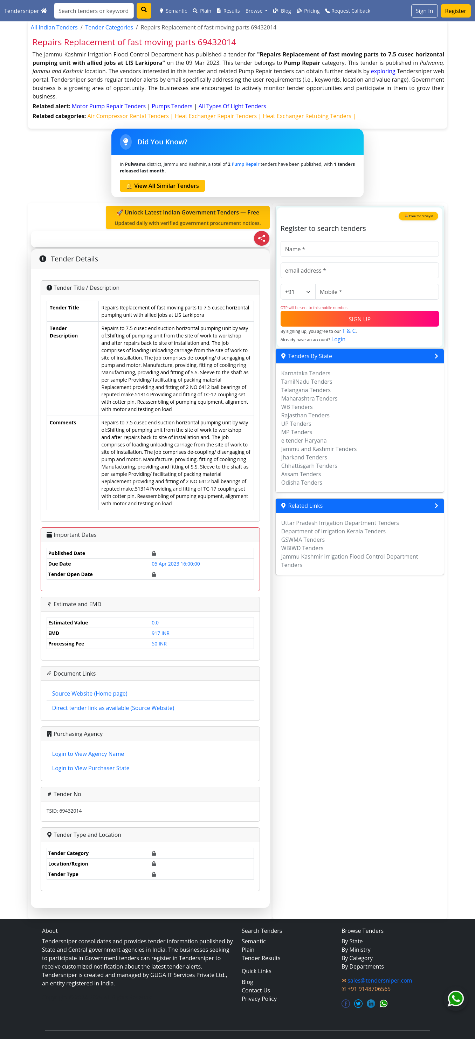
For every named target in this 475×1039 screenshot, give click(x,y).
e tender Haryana (304, 440)
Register (455, 11)
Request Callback (347, 10)
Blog (282, 10)
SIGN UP (360, 319)
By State (352, 941)
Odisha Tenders (301, 482)
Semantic (173, 10)
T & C (349, 331)
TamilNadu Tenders (306, 381)
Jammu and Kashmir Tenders (319, 449)
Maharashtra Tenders (309, 398)
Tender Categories (109, 27)
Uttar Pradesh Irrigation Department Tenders (340, 523)
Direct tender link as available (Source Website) (113, 708)
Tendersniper (25, 11)
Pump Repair (246, 164)
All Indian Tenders (54, 27)
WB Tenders (297, 407)
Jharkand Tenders (304, 457)
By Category (357, 958)
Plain (202, 10)
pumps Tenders (173, 106)
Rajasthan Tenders (305, 415)
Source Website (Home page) (90, 693)
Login (338, 339)
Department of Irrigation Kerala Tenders (333, 531)
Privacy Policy (259, 999)
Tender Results (261, 958)
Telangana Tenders (306, 390)
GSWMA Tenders (303, 540)
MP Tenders (296, 432)
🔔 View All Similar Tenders (162, 186)
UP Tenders (296, 424)
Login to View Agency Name (88, 754)
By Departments (363, 966)
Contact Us (256, 990)
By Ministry (356, 949)
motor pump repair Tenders (109, 106)
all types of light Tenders (232, 106)
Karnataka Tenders (306, 373)
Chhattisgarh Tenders (309, 466)
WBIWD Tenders (302, 548)
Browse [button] (255, 10)
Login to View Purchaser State (91, 768)
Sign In (424, 11)
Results (228, 10)
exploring (383, 71)
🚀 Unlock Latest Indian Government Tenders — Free (188, 218)
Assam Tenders (301, 474)
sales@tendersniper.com (379, 980)
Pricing (308, 10)
